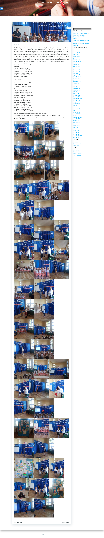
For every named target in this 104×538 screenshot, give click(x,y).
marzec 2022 (76, 127)
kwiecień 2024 (76, 88)
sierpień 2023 (76, 102)
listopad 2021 (76, 134)
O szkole (29, 5)
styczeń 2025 (76, 75)
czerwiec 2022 (76, 122)
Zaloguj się (76, 150)
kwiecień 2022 (76, 125)
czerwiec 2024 (76, 85)
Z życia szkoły (39, 5)
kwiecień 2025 (76, 70)
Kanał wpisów (76, 151)
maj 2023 (75, 105)
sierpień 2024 (76, 83)
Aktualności (76, 142)
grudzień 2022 (77, 113)
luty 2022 (75, 129)
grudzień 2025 (77, 58)
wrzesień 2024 (77, 81)
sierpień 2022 (76, 120)
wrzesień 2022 (77, 119)
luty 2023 (75, 110)
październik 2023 (77, 98)
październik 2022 (77, 117)
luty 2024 (75, 92)
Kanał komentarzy (77, 153)
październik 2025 (77, 61)
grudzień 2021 (77, 132)
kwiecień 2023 (76, 107)
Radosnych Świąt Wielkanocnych (81, 33)
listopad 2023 (76, 97)
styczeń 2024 (76, 93)
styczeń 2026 (76, 56)
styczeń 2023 (76, 112)
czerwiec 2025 (76, 66)
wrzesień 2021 (77, 137)
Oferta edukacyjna (65, 5)
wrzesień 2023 (77, 100)
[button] (1, 8)
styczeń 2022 (76, 130)
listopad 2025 (76, 59)
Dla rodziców (77, 5)
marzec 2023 (76, 108)
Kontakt (86, 5)
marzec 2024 (76, 90)
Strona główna (19, 5)
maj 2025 (75, 68)
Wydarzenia (76, 145)
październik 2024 (77, 80)
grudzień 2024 (77, 76)
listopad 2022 (76, 115)
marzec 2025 (76, 71)
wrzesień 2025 (77, 63)
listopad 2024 (76, 78)
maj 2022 (75, 124)
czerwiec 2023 (76, 103)
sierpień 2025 (76, 64)
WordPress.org (77, 155)
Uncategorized (77, 144)
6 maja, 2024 (17, 44)
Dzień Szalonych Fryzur (79, 35)
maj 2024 (75, 86)
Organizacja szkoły (51, 5)
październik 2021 (77, 136)
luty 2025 (75, 73)
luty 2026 (75, 54)
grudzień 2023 (77, 95)
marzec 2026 (76, 53)
